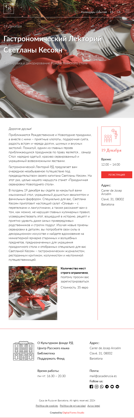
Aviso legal (93, 405)
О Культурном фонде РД (55, 342)
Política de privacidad (73, 405)
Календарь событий (94, 12)
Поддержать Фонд (50, 358)
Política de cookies (47, 405)
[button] (127, 11)
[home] (8, 10)
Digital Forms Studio (73, 412)
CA (119, 12)
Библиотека (46, 353)
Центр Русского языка (53, 348)
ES (111, 12)
